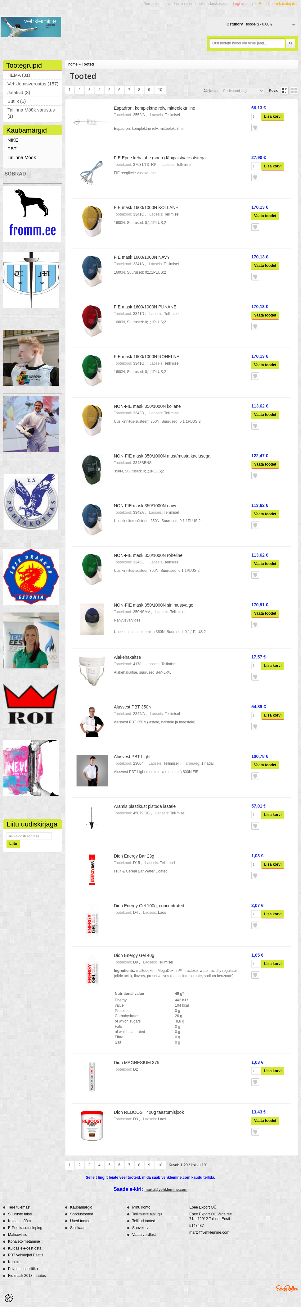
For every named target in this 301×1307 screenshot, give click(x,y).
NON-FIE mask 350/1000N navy (145, 505)
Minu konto (141, 1207)
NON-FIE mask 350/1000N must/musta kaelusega (162, 455)
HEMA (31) (18, 75)
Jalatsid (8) (18, 92)
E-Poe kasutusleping (25, 1228)
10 (160, 90)
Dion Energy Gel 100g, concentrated (149, 905)
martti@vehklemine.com (166, 1189)
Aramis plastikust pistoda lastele (145, 806)
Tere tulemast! (19, 1207)
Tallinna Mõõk (21, 157)
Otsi (290, 43)
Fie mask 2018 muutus (27, 1275)
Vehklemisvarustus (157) (32, 83)
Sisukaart (78, 1228)
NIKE (12, 140)
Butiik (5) (16, 101)
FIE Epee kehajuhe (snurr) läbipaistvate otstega (160, 157)
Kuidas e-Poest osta (24, 1248)
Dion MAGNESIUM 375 (136, 1062)
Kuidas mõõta (19, 1221)
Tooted (88, 64)
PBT (11, 148)
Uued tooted (80, 1221)
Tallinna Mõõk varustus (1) (31, 113)
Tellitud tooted (143, 1221)
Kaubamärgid (81, 1207)
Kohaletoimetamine (24, 1241)
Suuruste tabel (20, 1214)
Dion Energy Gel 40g (134, 955)
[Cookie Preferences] (8, 1298)
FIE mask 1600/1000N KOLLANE (146, 207)
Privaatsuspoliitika (23, 1269)
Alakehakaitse (127, 657)
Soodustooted (81, 1214)
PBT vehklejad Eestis (25, 1255)
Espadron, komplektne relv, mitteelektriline (154, 108)
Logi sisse (241, 4)
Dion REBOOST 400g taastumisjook (149, 1112)
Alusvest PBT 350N (132, 706)
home (73, 64)
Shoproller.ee (287, 1288)
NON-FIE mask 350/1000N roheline (148, 555)
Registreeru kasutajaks (278, 4)
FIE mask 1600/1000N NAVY (142, 257)
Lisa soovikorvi (255, 127)
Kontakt (14, 1262)
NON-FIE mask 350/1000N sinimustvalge (153, 605)
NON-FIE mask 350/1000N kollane (147, 406)
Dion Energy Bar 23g (134, 856)
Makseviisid (17, 1234)
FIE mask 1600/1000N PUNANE (145, 306)
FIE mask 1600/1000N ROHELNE (146, 356)
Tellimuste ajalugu (147, 1214)
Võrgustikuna (294, 90)
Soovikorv (140, 1228)
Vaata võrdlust (144, 1234)
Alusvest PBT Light (132, 756)
